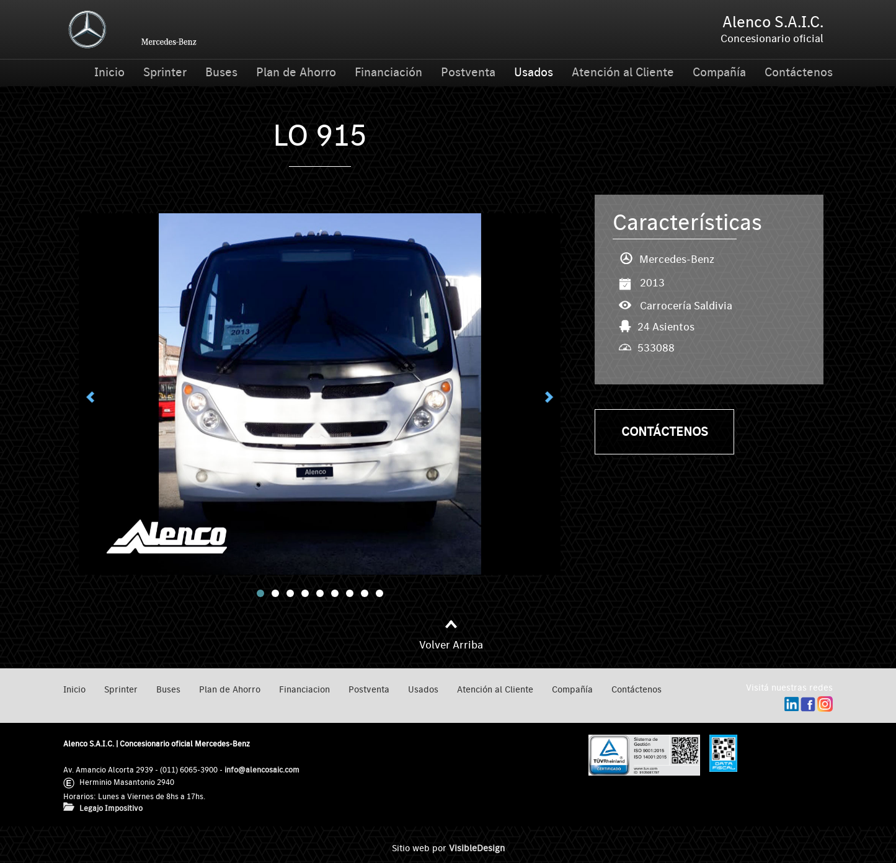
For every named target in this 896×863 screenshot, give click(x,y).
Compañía (719, 72)
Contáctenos (799, 72)
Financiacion (304, 689)
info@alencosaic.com (261, 770)
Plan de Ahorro (296, 72)
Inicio (109, 72)
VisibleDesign (477, 848)
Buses (221, 72)
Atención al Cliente (623, 72)
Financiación (388, 72)
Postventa (468, 72)
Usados (533, 72)
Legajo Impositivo (111, 808)
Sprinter (165, 72)
